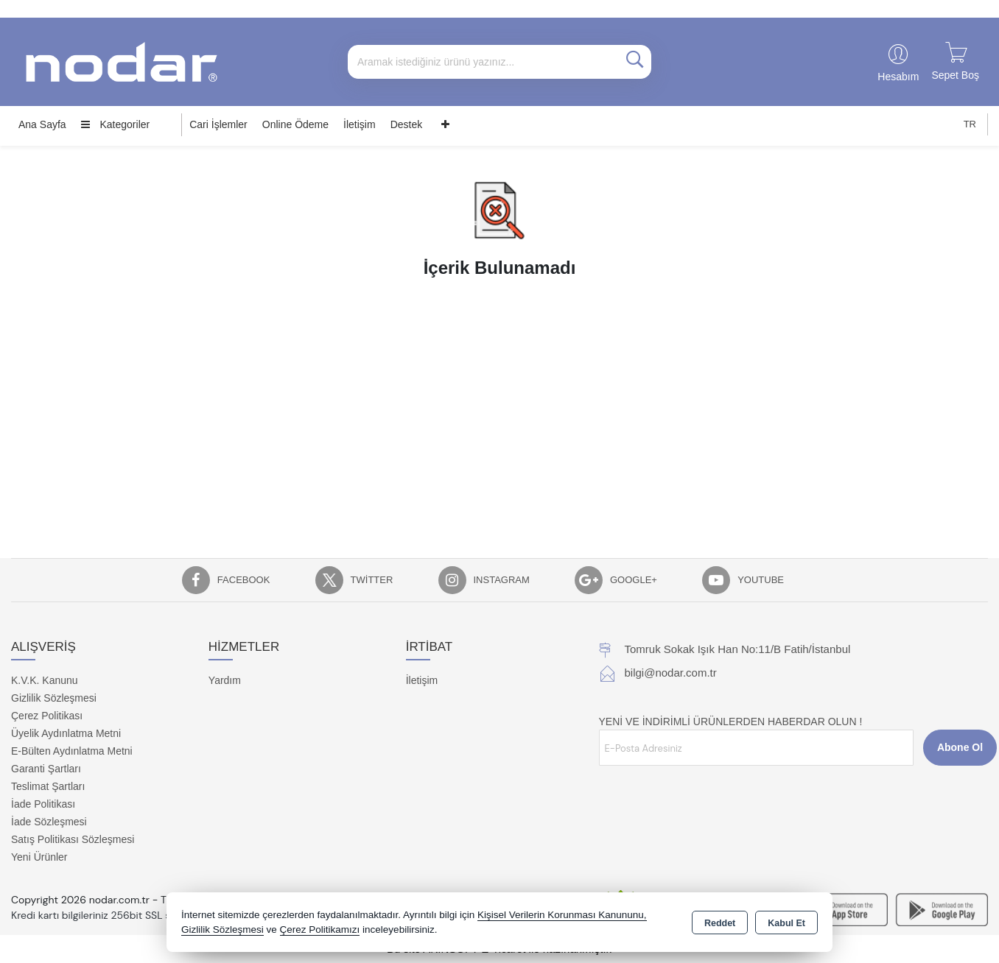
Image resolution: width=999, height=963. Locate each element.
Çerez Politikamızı (320, 929)
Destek (406, 124)
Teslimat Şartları (48, 786)
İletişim (359, 124)
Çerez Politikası (47, 716)
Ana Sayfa (42, 124)
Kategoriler (115, 124)
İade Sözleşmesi (49, 822)
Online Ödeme (295, 124)
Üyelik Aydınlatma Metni (66, 733)
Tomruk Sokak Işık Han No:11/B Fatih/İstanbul (738, 649)
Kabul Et (786, 923)
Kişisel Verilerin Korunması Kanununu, (562, 914)
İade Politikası (43, 804)
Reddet (719, 923)
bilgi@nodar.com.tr (671, 672)
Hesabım (898, 76)
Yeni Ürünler (39, 857)
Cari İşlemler (218, 124)
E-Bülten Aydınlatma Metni (72, 751)
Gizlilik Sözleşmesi (54, 698)
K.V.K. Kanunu (44, 680)
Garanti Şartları (46, 769)
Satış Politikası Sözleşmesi (72, 839)
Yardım (224, 680)
